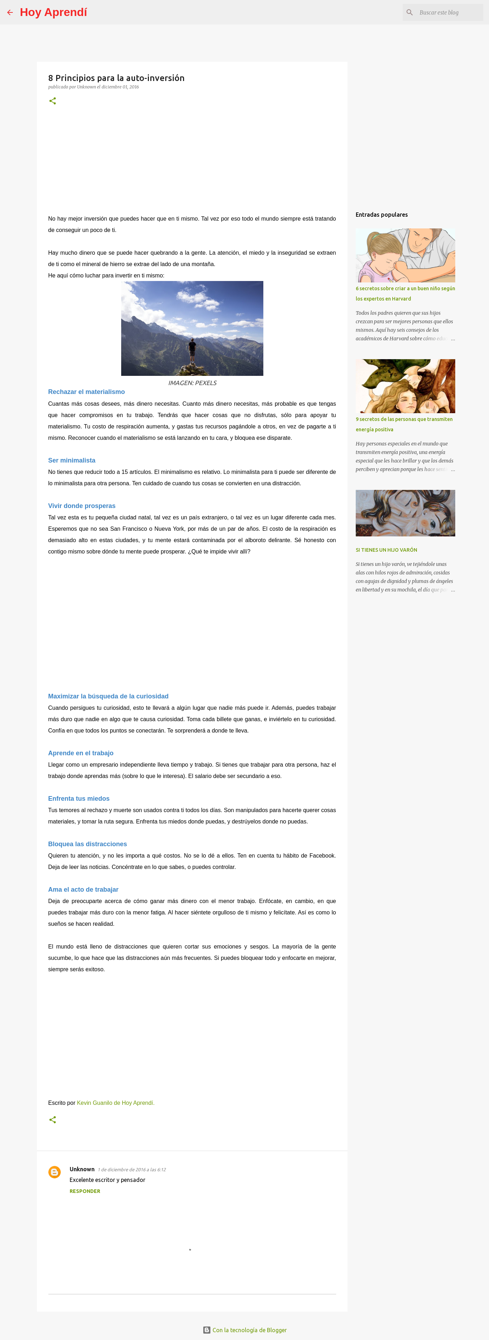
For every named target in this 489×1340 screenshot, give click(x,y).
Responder (85, 1191)
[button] (52, 101)
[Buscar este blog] (446, 12)
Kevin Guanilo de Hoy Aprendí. (116, 1103)
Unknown (82, 1169)
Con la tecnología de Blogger (245, 1330)
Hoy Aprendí (53, 12)
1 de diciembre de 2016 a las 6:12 (131, 1169)
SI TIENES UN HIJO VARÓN (386, 550)
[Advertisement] (192, 164)
